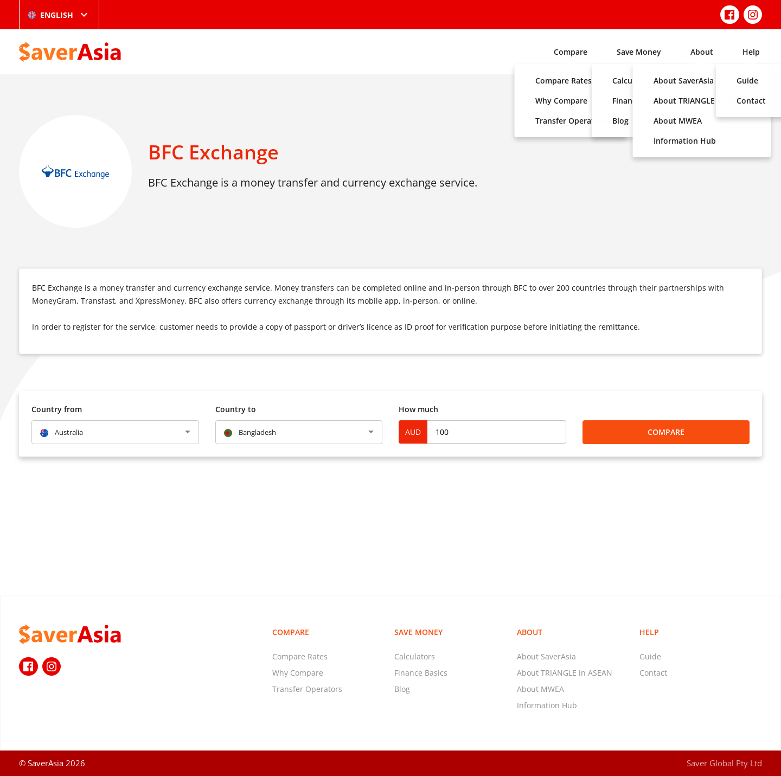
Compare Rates (300, 656)
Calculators (414, 656)
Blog (402, 689)
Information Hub (547, 705)
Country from (56, 409)
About (701, 52)
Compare (570, 52)
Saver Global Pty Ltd (724, 763)
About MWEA (540, 689)
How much (418, 409)
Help (751, 52)
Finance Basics (420, 673)
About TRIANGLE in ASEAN (564, 673)
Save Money (639, 52)
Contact (653, 673)
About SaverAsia (546, 656)
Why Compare (297, 673)
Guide (650, 656)
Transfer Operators (307, 689)
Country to (235, 409)
